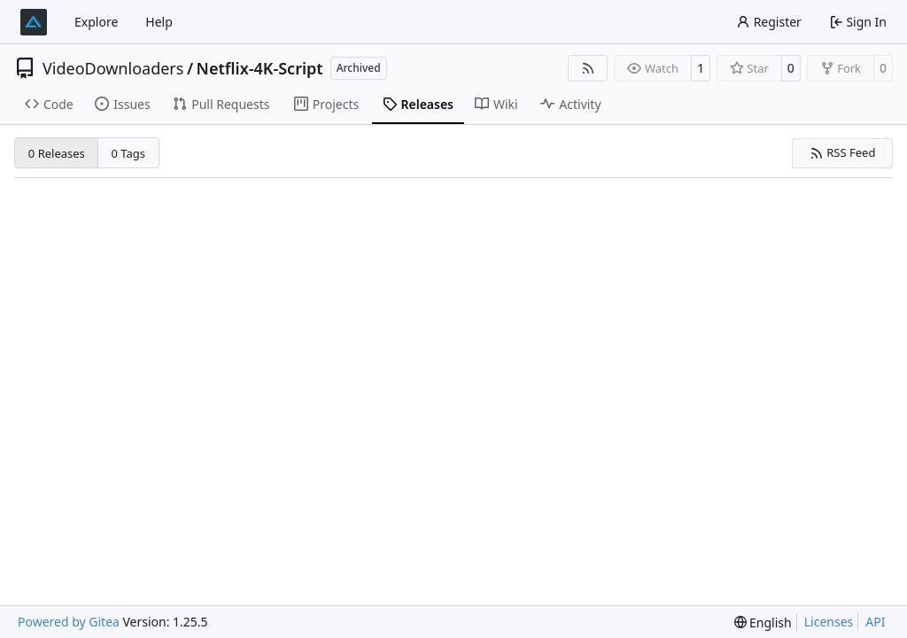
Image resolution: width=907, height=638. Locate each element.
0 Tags (129, 153)
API (875, 621)
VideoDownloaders (113, 68)
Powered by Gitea (69, 621)
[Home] (33, 22)
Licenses (829, 621)
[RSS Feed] (588, 68)
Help (159, 21)
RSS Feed (843, 152)
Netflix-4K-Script (260, 68)
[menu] (763, 622)
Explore (96, 21)
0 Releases (56, 153)
